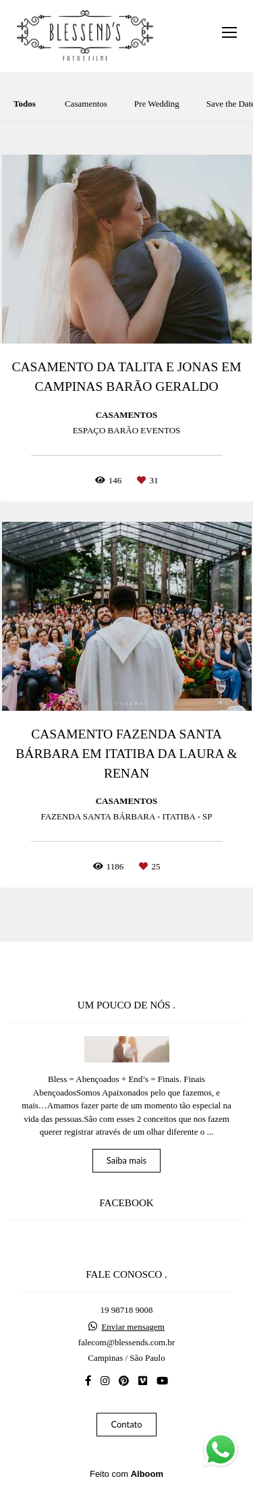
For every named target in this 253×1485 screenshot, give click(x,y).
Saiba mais (127, 1160)
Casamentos (86, 103)
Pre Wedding (156, 103)
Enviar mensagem (133, 1326)
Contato (126, 1424)
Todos (24, 103)
